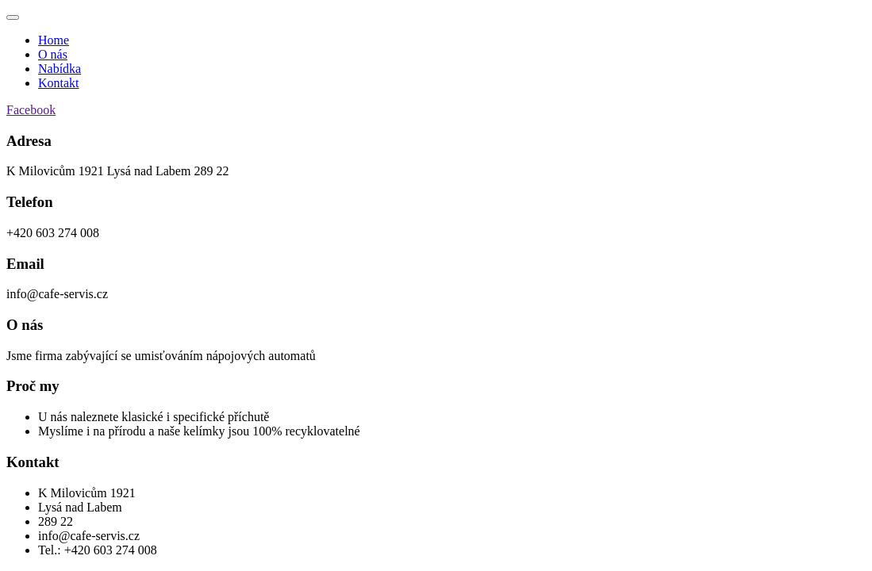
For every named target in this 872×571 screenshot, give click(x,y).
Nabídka (59, 68)
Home (53, 40)
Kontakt (58, 83)
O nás (52, 54)
